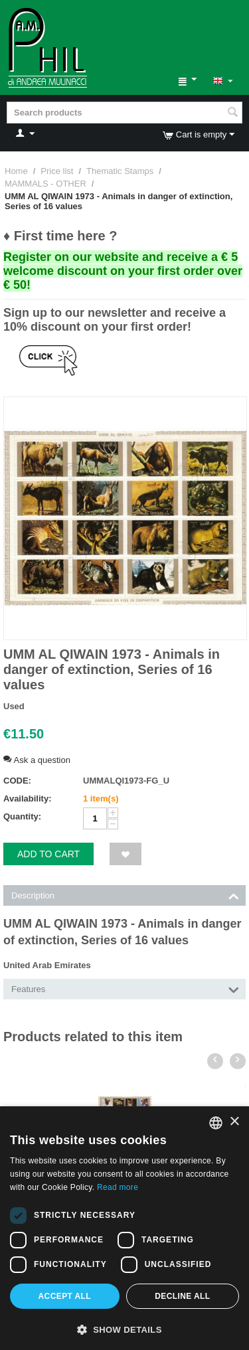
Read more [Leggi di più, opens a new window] (117, 1187)
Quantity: (22, 816)
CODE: (17, 781)
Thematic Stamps (119, 171)
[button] (124, 1329)
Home (16, 171)
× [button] (234, 1122)
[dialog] (124, 1228)
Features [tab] (125, 988)
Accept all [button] (65, 1296)
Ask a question (36, 760)
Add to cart (48, 854)
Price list (57, 171)
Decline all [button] (182, 1296)
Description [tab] (125, 894)
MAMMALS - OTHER (45, 184)
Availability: (27, 798)
